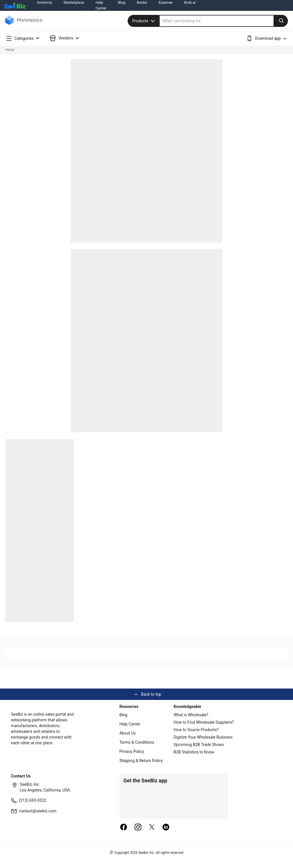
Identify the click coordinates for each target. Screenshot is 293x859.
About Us (127, 733)
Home (9, 50)
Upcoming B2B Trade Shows (199, 744)
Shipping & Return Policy (141, 760)
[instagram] (138, 827)
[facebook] (123, 827)
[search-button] (281, 21)
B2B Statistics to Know (194, 752)
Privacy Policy (131, 751)
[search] (224, 21)
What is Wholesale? (191, 715)
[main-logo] (23, 24)
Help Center (129, 724)
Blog (123, 715)
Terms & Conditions (136, 742)
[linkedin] (166, 827)
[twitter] (152, 827)
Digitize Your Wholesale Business (203, 737)
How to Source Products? (196, 729)
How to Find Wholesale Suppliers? (204, 722)
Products (144, 21)
